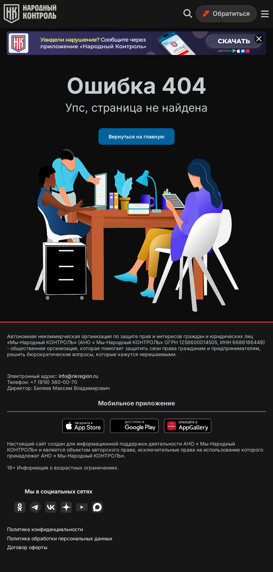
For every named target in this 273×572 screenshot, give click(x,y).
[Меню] (265, 14)
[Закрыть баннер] (258, 38)
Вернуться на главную (136, 136)
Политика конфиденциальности (45, 529)
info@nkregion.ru (78, 376)
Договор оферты (27, 547)
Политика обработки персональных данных (60, 538)
